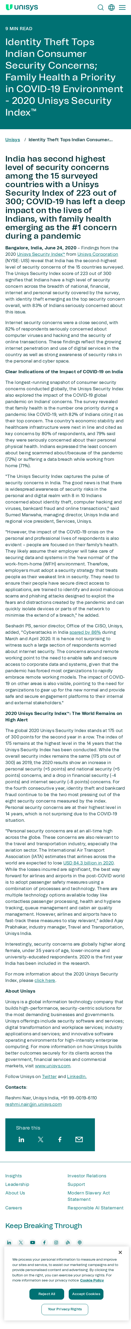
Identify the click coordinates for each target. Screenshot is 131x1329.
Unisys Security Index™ (41, 254)
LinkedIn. (77, 1077)
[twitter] (40, 1139)
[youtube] (32, 1242)
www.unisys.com (52, 1066)
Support (76, 1184)
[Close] (120, 1252)
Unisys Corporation (98, 254)
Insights (13, 1176)
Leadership (17, 1184)
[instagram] (56, 1242)
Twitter (49, 1077)
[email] (79, 1139)
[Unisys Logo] (22, 7)
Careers (13, 1208)
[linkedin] (21, 1139)
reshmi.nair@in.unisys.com (33, 1104)
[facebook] (60, 1139)
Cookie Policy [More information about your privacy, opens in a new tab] (92, 1280)
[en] (111, 7)
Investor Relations (87, 1176)
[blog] (68, 1242)
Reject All (46, 1294)
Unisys (12, 140)
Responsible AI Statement (96, 1208)
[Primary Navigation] (122, 7)
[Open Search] (101, 7)
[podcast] (79, 1242)
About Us (15, 1193)
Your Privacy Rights (65, 1309)
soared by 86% (85, 632)
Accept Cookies (86, 1294)
